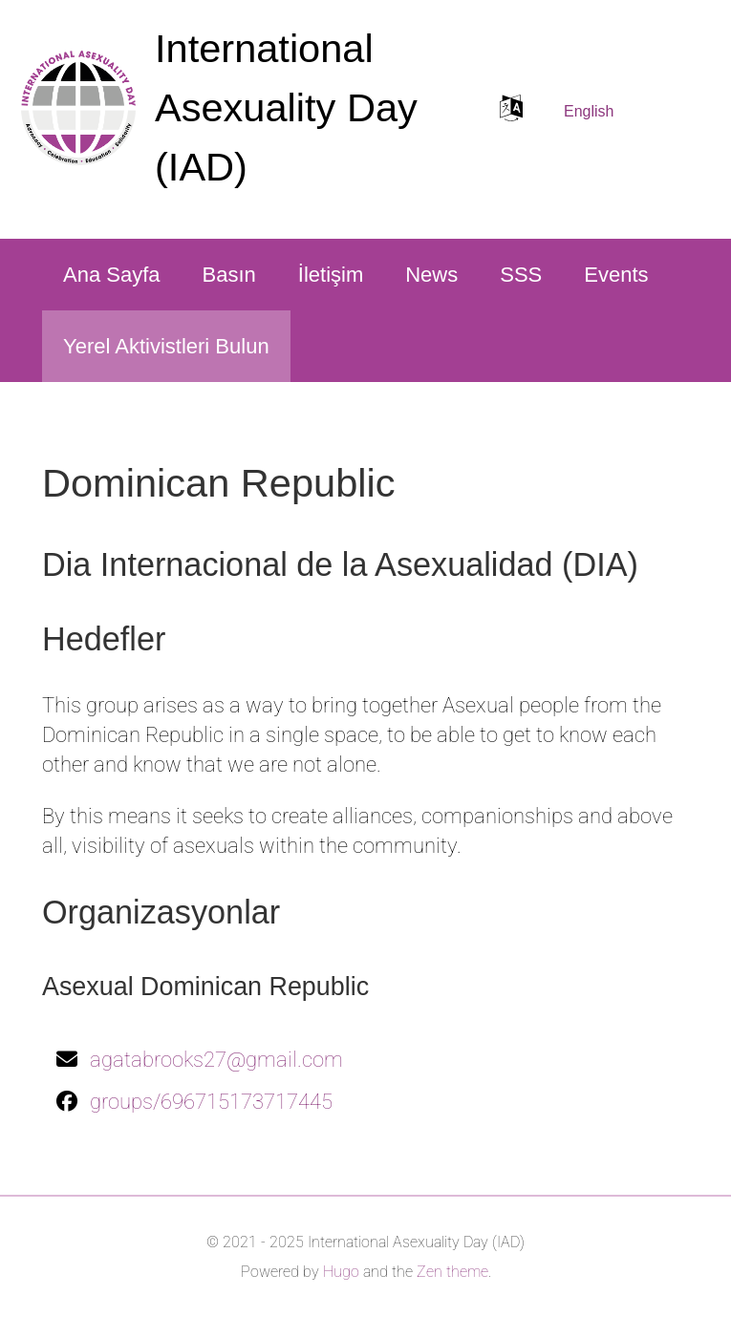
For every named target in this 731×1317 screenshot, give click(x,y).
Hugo (341, 1272)
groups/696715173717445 (211, 1102)
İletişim (330, 275)
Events (616, 275)
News (431, 275)
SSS (521, 275)
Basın (229, 275)
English (588, 111)
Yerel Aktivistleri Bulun (166, 346)
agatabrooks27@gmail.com (216, 1060)
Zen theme (452, 1272)
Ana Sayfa (112, 275)
